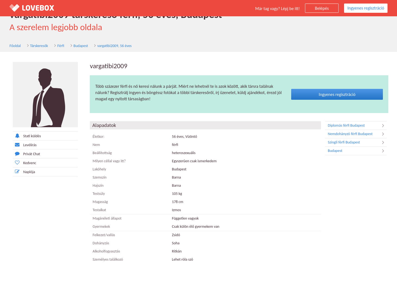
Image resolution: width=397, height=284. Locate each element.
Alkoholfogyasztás (106, 251)
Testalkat (99, 210)
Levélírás (25, 145)
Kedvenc (24, 162)
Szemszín (99, 177)
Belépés (322, 8)
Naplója (24, 171)
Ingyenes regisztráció (365, 8)
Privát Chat (26, 153)
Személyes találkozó (108, 259)
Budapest (81, 45)
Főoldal (15, 45)
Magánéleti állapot (107, 218)
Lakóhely (99, 169)
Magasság (100, 201)
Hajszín (98, 185)
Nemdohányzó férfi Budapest (357, 134)
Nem (96, 144)
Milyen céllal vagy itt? (109, 161)
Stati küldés (27, 136)
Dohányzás (101, 243)
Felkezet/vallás (104, 235)
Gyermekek (101, 226)
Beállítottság (102, 153)
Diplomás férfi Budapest (357, 125)
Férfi (60, 45)
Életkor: (98, 136)
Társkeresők (39, 45)
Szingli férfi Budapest (357, 142)
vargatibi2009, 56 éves (114, 45)
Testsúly (99, 193)
